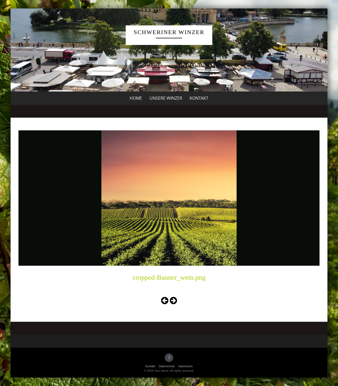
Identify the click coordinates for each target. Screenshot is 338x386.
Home (136, 98)
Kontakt (199, 98)
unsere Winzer (165, 98)
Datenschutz (167, 366)
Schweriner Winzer (169, 32)
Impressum (185, 366)
